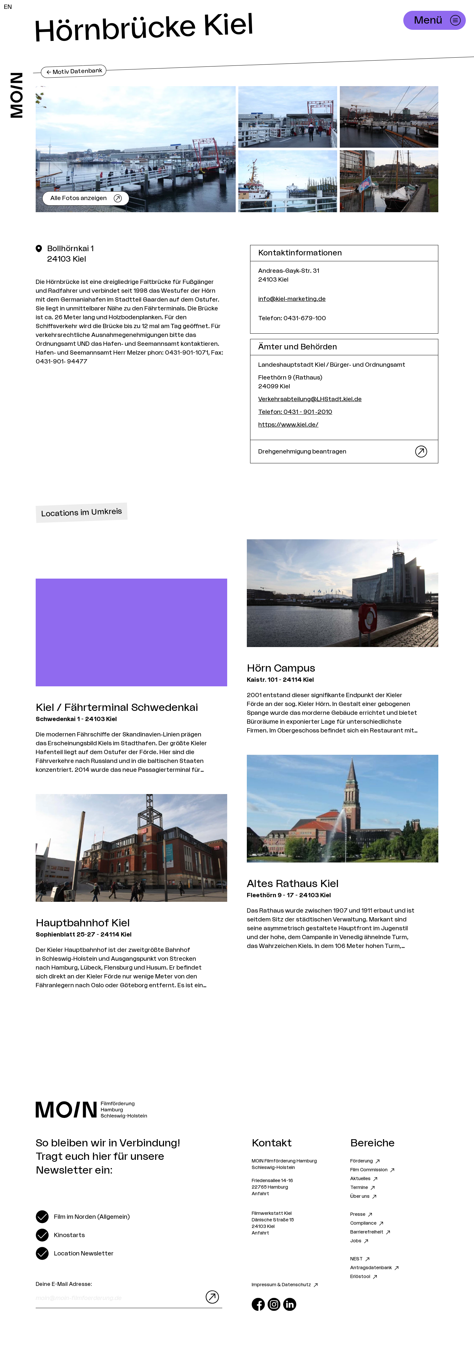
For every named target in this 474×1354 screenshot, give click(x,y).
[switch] (83, 1216)
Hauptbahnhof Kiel (83, 923)
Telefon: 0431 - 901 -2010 (295, 412)
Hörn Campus (281, 668)
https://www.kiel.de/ (288, 425)
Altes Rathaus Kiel (293, 884)
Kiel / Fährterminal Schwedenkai (117, 707)
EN (8, 7)
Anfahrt (260, 1194)
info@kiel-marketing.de (292, 299)
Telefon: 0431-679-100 (292, 318)
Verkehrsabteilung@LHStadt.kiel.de (310, 399)
